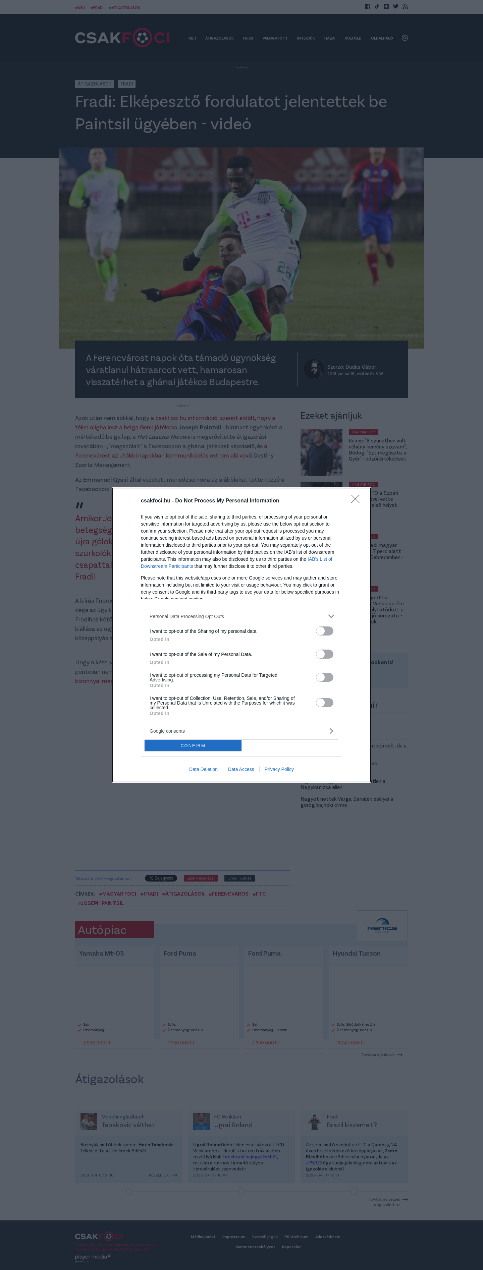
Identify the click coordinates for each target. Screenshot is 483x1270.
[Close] (357, 501)
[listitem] (241, 616)
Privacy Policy (279, 769)
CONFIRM (193, 745)
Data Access (241, 769)
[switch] (324, 631)
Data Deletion (203, 769)
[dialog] (241, 635)
